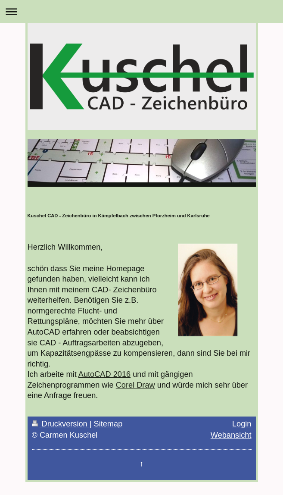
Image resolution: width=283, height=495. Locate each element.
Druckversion (61, 424)
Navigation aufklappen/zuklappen (141, 11)
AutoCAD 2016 (104, 374)
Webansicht (231, 435)
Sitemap (108, 424)
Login (242, 424)
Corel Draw (135, 385)
